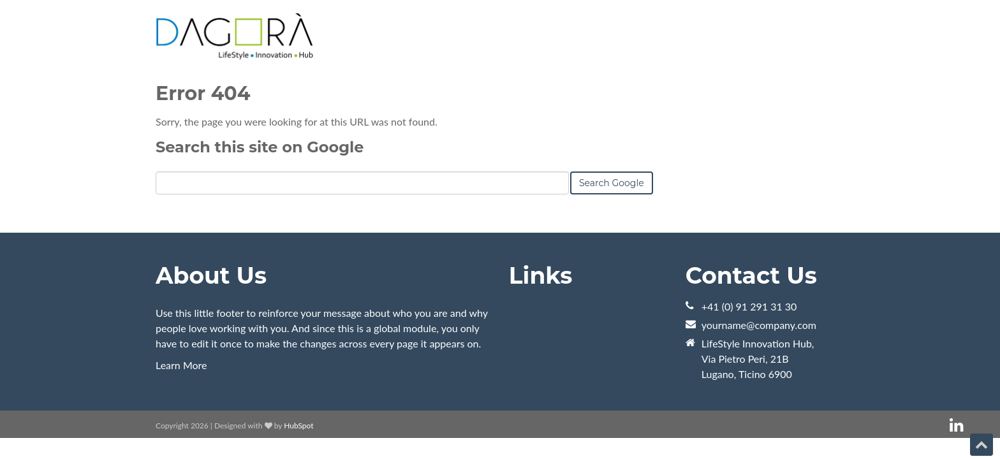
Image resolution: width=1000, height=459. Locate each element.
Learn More (181, 365)
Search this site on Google (260, 147)
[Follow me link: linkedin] (956, 425)
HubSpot (298, 425)
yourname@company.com (759, 325)
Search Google (611, 183)
